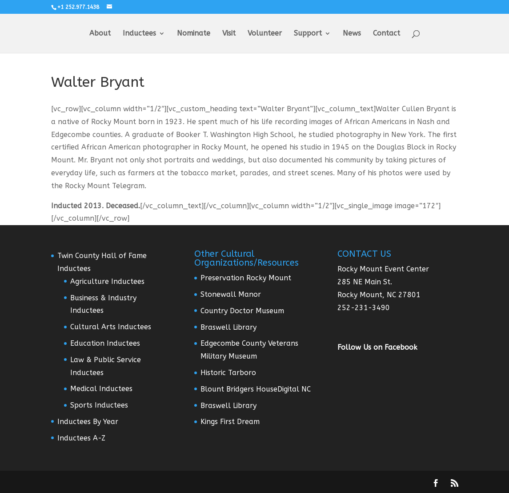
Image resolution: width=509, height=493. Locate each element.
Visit (229, 33)
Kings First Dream (230, 421)
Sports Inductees (99, 405)
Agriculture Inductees (107, 281)
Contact (386, 33)
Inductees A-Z (81, 438)
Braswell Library (228, 327)
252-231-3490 (363, 307)
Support (308, 33)
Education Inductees (105, 343)
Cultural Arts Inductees (110, 327)
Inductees (139, 33)
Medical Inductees (101, 388)
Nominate (193, 33)
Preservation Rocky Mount (245, 278)
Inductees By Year (87, 421)
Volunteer (265, 33)
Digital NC (294, 389)
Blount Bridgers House (238, 389)
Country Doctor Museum (242, 311)
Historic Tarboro (228, 372)
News (352, 33)
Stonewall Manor (230, 294)
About (100, 33)
